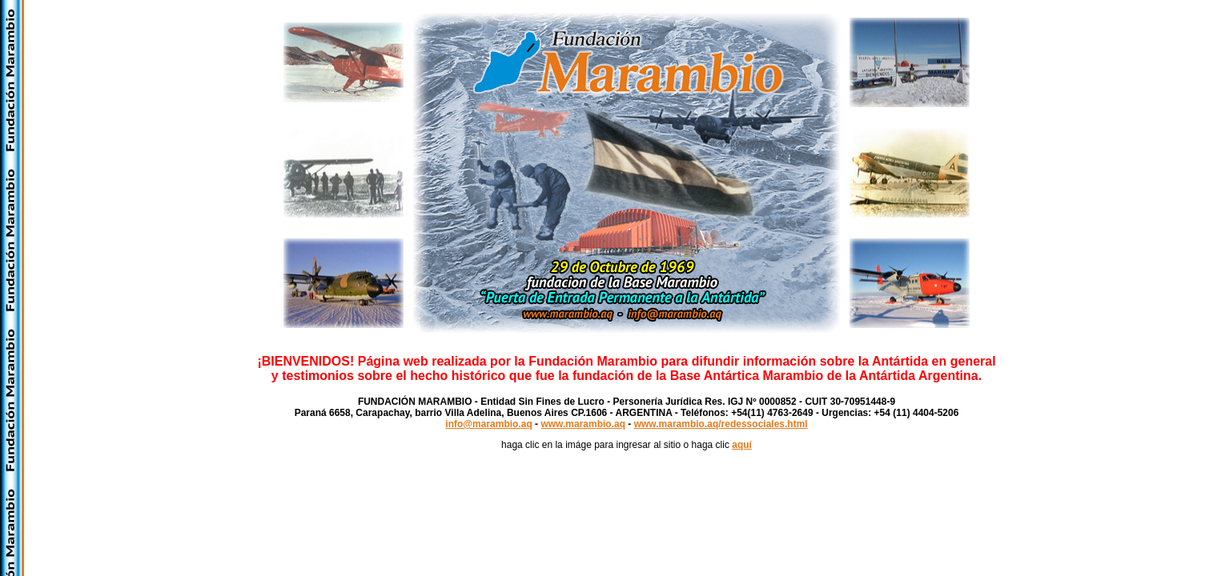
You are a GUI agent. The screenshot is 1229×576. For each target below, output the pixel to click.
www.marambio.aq (582, 424)
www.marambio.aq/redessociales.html (721, 424)
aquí (742, 444)
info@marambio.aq (488, 424)
